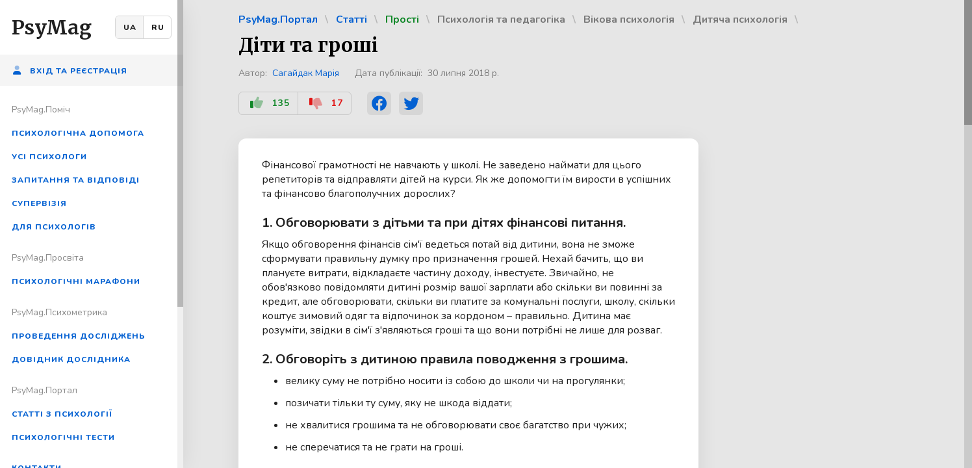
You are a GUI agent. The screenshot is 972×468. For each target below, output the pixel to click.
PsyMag (52, 27)
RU (157, 27)
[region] (91, 234)
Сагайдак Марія (305, 73)
